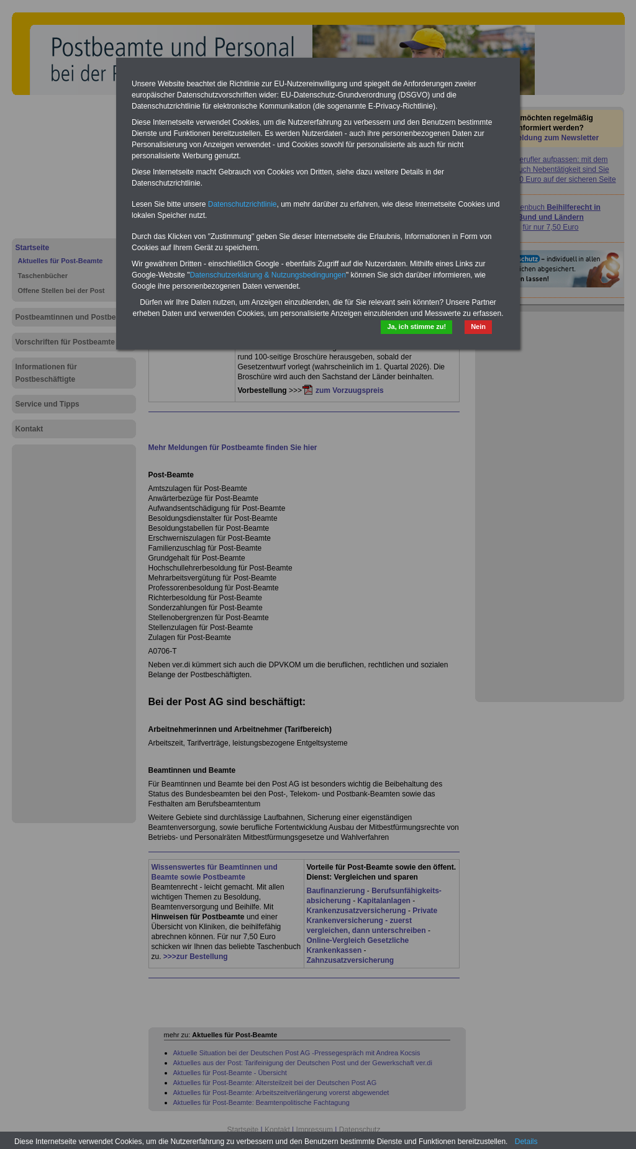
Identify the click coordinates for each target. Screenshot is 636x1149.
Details (526, 1141)
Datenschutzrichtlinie (242, 204)
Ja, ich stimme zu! (416, 326)
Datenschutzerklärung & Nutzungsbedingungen (267, 275)
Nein (478, 326)
